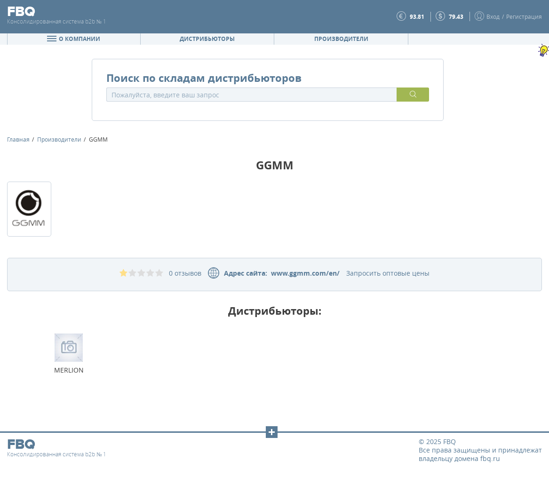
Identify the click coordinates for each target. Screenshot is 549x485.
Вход (493, 16)
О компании (73, 39)
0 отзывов (185, 273)
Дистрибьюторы (207, 39)
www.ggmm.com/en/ (303, 273)
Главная (18, 139)
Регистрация (524, 16)
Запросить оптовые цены (388, 273)
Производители (341, 39)
